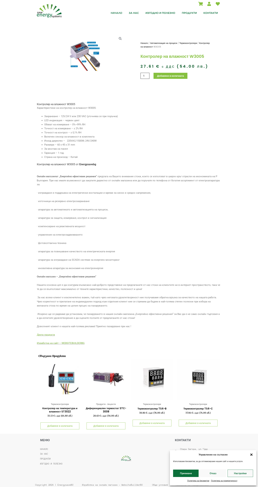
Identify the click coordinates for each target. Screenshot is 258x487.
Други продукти (46, 334)
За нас (134, 12)
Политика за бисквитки (198, 481)
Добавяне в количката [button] (59, 426)
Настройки (240, 473)
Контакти (210, 12)
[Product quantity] (145, 76)
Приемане (186, 473)
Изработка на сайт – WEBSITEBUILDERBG (61, 343)
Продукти (189, 12)
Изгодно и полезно (160, 12)
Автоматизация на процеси (163, 43)
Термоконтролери (188, 43)
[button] (251, 454)
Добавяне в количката (170, 76)
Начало (116, 12)
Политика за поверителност (224, 481)
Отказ (213, 473)
